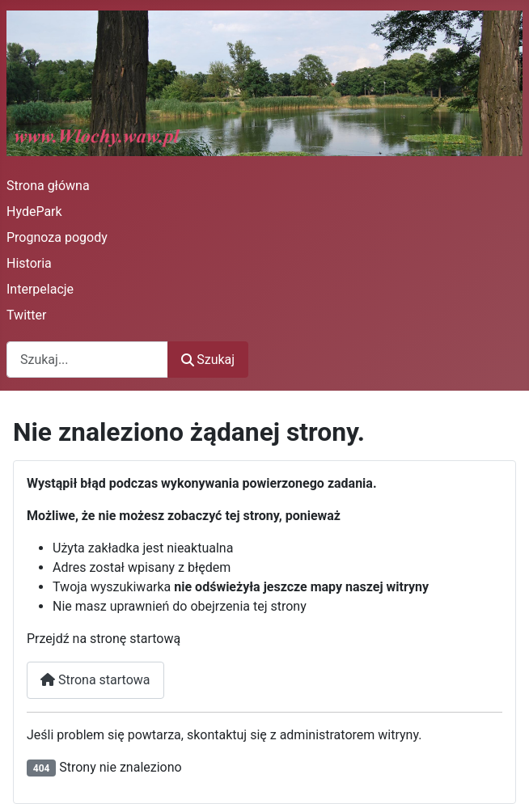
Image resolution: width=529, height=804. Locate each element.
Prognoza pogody (57, 237)
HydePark (34, 211)
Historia (29, 263)
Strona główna (48, 185)
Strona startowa (95, 680)
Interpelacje (40, 289)
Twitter (26, 315)
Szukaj (208, 359)
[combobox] (87, 359)
